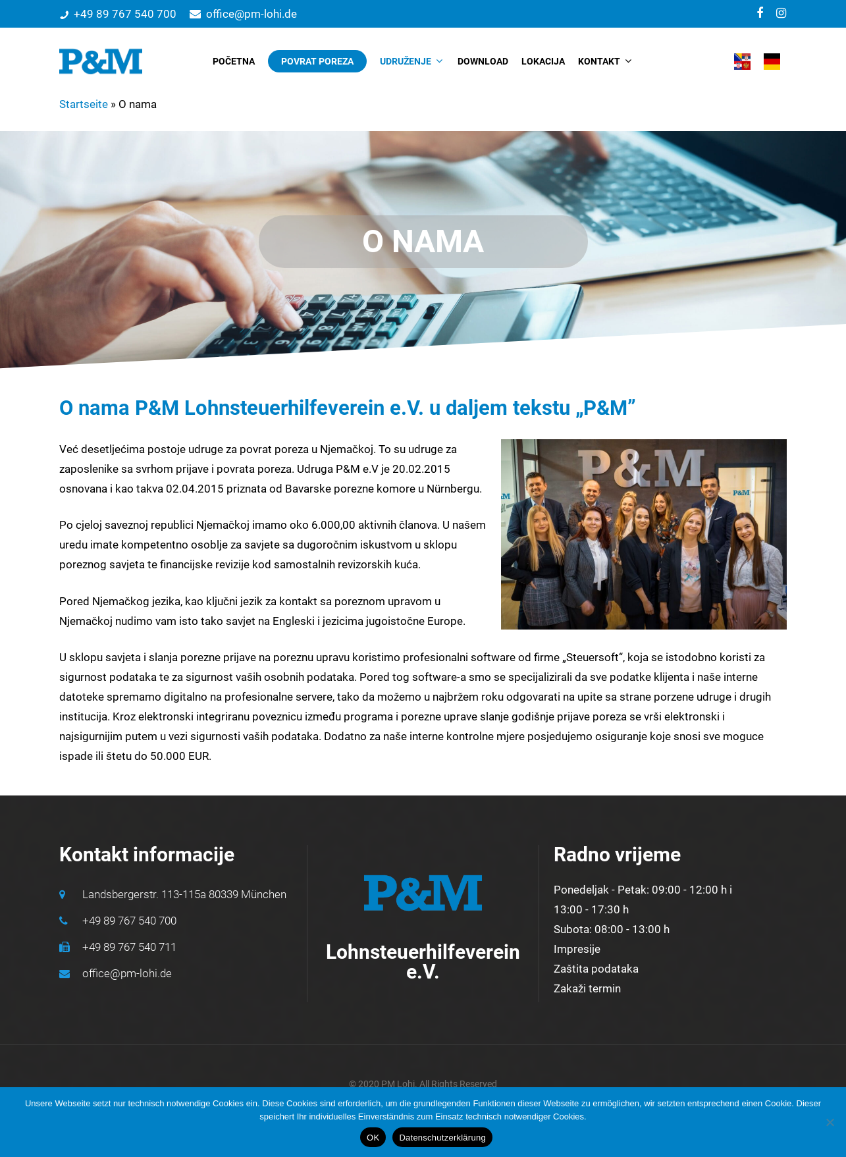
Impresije (577, 948)
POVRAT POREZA (317, 61)
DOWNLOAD (483, 61)
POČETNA (234, 61)
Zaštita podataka (596, 968)
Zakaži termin (587, 988)
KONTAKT (604, 61)
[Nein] (829, 1122)
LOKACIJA (543, 61)
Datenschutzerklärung (442, 1138)
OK (373, 1138)
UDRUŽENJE (411, 61)
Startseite (83, 104)
